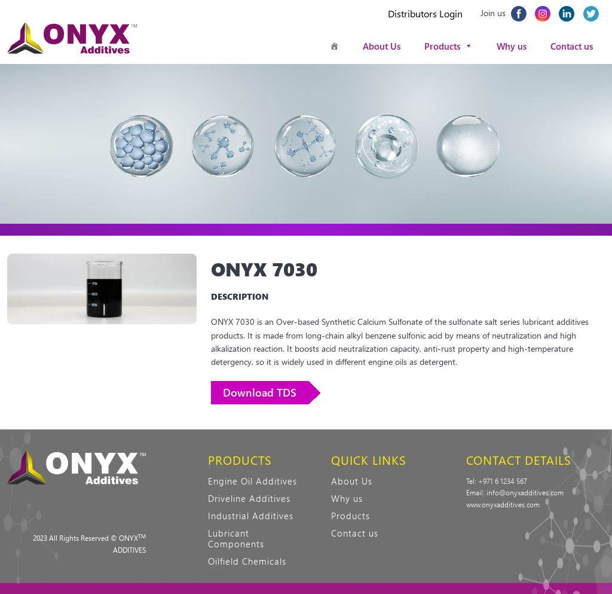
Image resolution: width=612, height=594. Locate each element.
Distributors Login (425, 13)
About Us (381, 46)
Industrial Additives (250, 516)
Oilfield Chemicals (247, 561)
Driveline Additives (249, 498)
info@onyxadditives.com (525, 492)
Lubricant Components (236, 538)
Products (448, 46)
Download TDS (259, 392)
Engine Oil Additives (252, 481)
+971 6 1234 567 (502, 481)
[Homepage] (334, 46)
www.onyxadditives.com (503, 504)
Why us (512, 46)
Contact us (571, 46)
